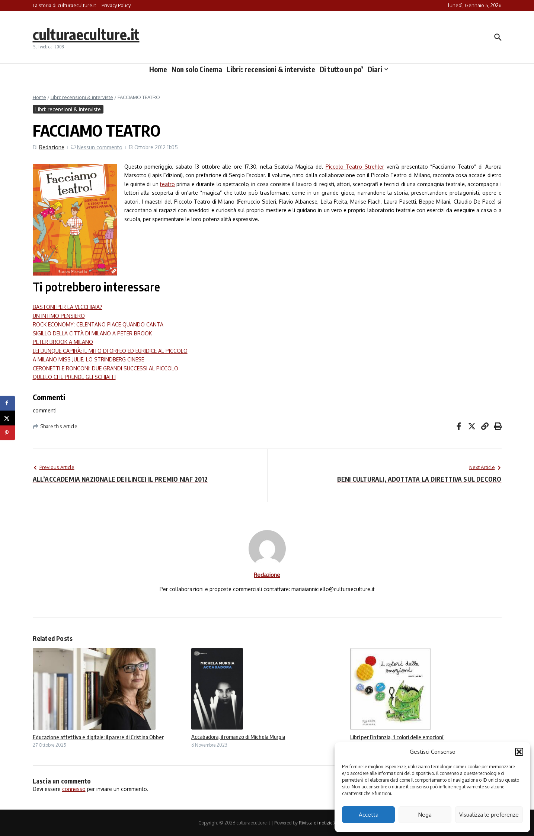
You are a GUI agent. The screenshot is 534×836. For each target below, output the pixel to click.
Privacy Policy (116, 5)
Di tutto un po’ (341, 69)
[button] (519, 752)
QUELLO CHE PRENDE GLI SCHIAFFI (74, 377)
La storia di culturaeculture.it (64, 5)
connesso (74, 789)
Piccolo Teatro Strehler (355, 166)
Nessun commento (99, 147)
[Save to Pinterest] (7, 432)
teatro (167, 184)
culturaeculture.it (86, 34)
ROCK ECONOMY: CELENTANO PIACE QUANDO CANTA (98, 324)
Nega (425, 814)
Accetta (368, 814)
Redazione (51, 147)
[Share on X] (7, 418)
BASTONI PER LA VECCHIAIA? (67, 307)
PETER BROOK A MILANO (63, 342)
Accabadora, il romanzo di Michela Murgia (238, 736)
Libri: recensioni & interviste (271, 69)
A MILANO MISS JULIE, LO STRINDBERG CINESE (88, 359)
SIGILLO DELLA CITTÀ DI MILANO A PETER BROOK (92, 333)
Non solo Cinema (197, 69)
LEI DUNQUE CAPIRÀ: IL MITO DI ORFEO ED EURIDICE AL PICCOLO (110, 351)
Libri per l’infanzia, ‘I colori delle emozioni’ (397, 737)
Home (158, 69)
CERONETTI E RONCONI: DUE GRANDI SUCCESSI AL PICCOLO (105, 368)
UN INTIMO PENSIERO (59, 316)
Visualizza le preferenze (489, 814)
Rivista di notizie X (317, 823)
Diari (378, 69)
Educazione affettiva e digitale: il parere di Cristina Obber (98, 737)
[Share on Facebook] (7, 403)
